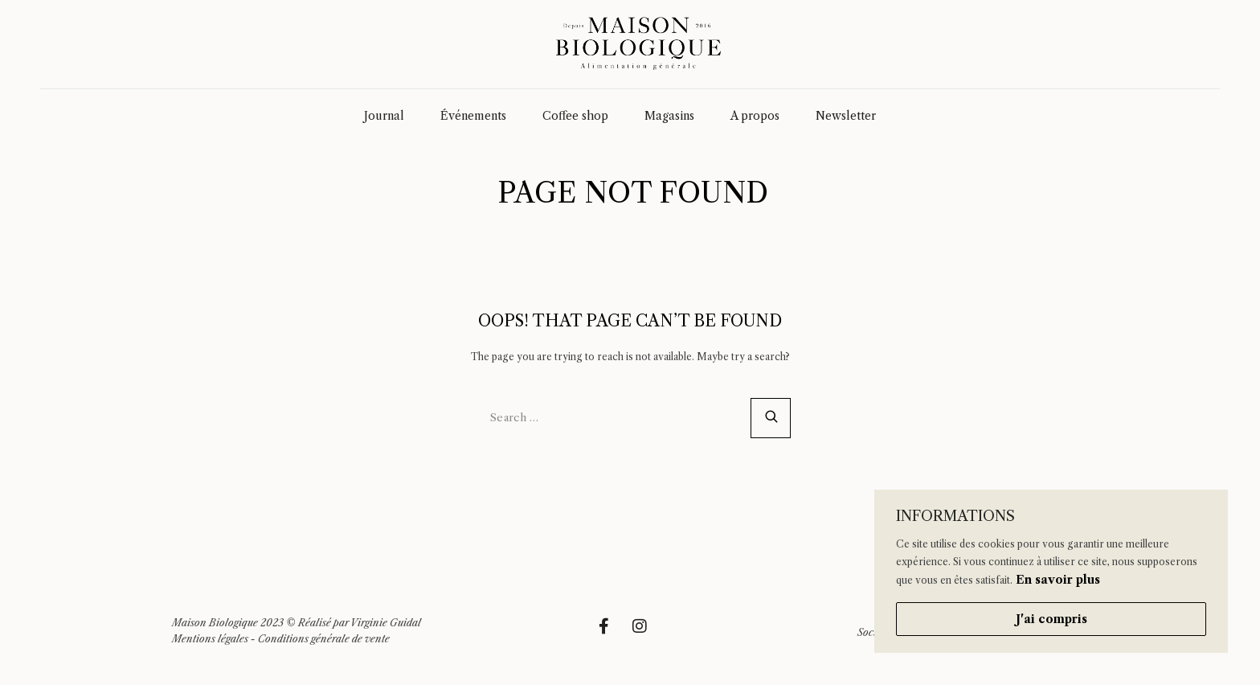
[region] (1051, 571)
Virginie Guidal (385, 623)
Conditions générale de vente (324, 639)
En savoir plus (1058, 579)
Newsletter (846, 115)
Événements (473, 115)
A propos (754, 115)
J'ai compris (1051, 619)
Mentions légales (210, 639)
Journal (384, 115)
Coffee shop (575, 115)
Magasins (669, 115)
